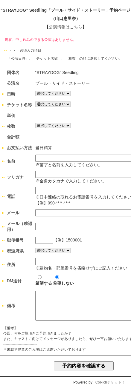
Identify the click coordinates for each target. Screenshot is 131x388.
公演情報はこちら (65, 26)
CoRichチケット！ (110, 382)
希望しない (63, 280)
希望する (43, 280)
